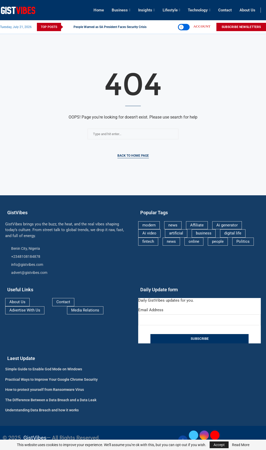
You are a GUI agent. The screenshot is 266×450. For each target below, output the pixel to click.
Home (99, 10)
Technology (198, 10)
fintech (148, 241)
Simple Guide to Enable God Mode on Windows (43, 369)
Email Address (150, 310)
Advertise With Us (24, 310)
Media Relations (85, 310)
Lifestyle (170, 10)
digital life (232, 233)
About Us (247, 10)
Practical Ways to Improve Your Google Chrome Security (51, 379)
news (172, 225)
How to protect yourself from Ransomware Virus (44, 389)
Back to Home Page (133, 155)
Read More (240, 445)
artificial (176, 233)
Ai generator (227, 225)
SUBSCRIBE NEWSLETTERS (241, 27)
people (218, 241)
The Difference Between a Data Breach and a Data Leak (50, 400)
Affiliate (197, 225)
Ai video (149, 233)
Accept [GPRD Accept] (219, 445)
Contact (225, 10)
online (194, 241)
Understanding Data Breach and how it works (42, 410)
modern (149, 225)
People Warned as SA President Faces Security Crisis (110, 27)
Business (120, 10)
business (203, 233)
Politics (243, 241)
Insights (145, 10)
